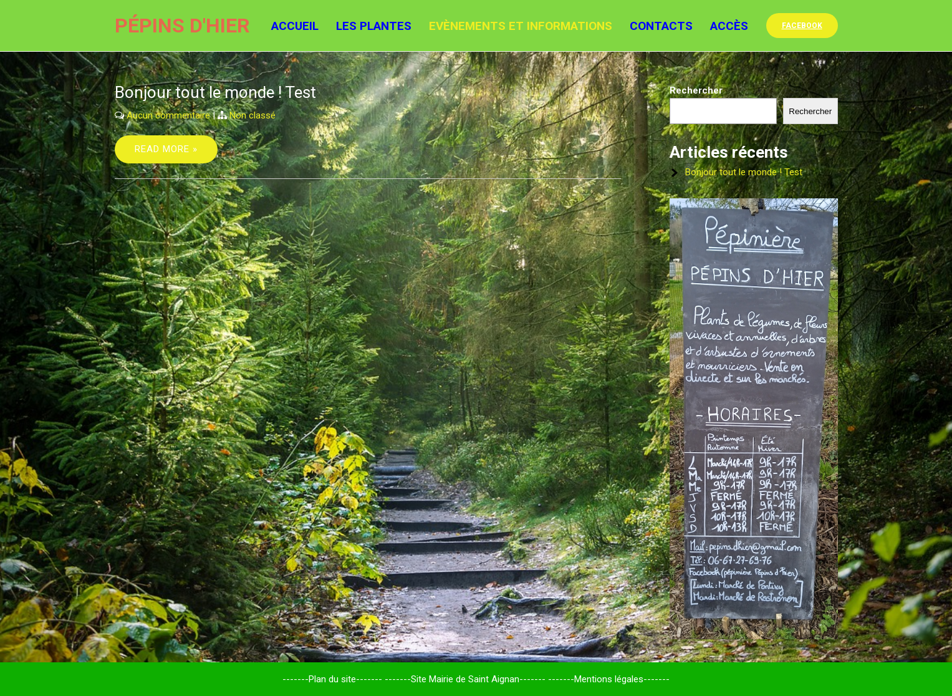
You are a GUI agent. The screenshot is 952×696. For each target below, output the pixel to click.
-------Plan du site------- (332, 679)
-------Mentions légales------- (609, 679)
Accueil (295, 26)
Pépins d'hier (182, 25)
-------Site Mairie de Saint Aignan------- (465, 679)
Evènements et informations (520, 26)
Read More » (166, 149)
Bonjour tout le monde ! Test (215, 92)
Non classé (252, 115)
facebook (802, 25)
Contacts (661, 26)
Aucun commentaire (168, 115)
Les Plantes (373, 26)
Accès (729, 26)
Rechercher (696, 90)
